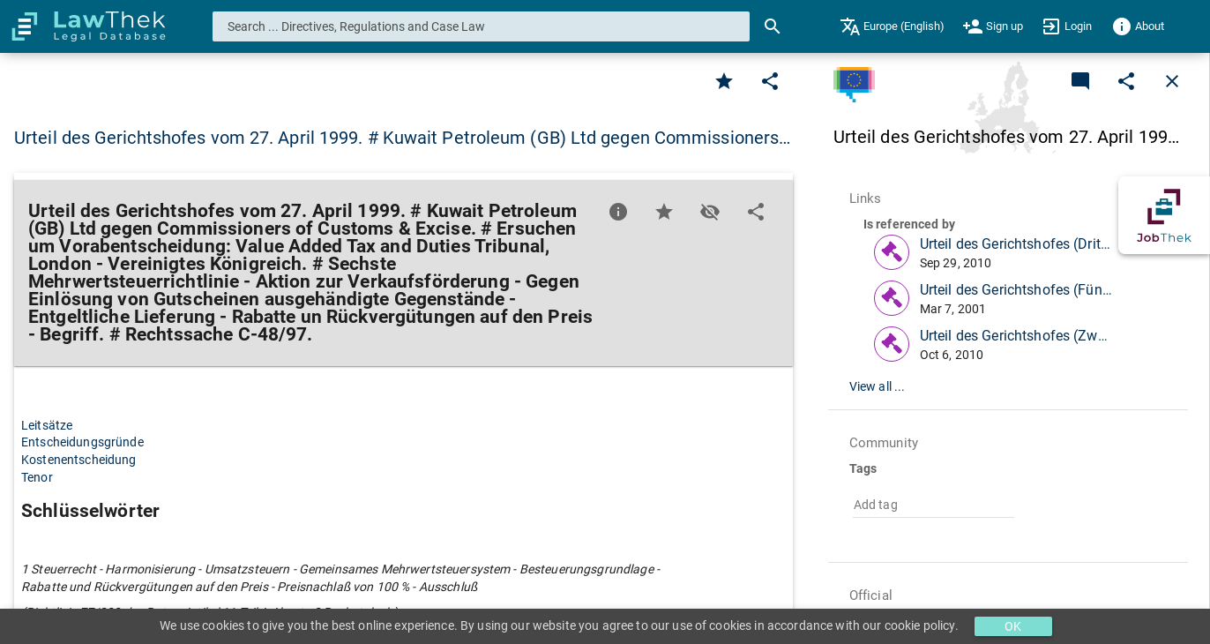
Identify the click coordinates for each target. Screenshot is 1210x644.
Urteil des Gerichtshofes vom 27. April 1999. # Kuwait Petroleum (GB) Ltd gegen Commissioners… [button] (402, 137)
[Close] (1172, 81)
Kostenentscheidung (79, 460)
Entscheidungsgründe (82, 442)
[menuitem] (892, 26)
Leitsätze (46, 425)
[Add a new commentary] (1080, 81)
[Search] (772, 26)
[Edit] (770, 81)
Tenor (37, 477)
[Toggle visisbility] (710, 211)
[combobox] (481, 26)
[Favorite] (724, 81)
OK (1013, 626)
